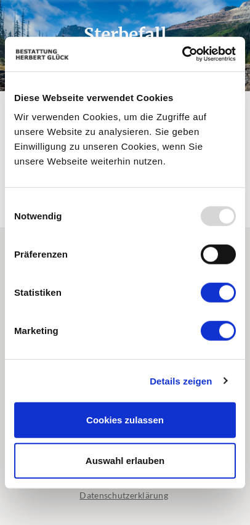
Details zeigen (181, 380)
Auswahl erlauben (125, 460)
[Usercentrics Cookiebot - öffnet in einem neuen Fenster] (182, 54)
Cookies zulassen (125, 420)
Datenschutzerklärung (123, 495)
